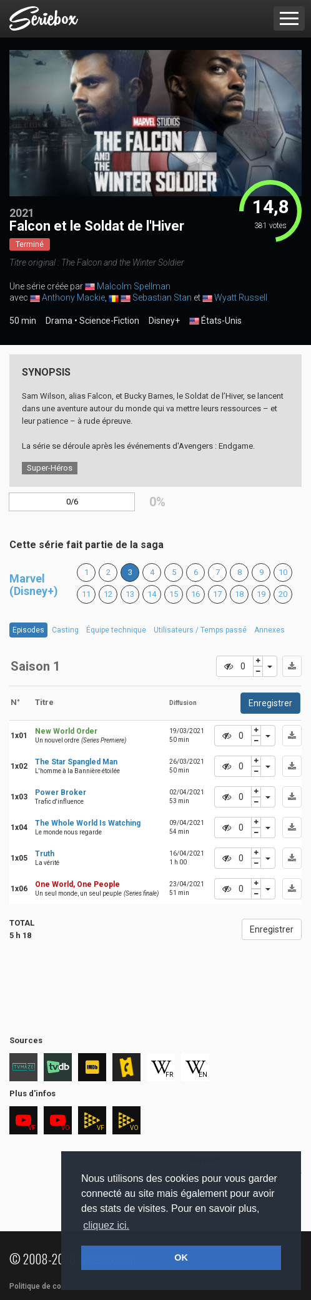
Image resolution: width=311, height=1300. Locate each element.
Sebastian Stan (162, 297)
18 (239, 594)
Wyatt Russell (240, 297)
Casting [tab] (65, 630)
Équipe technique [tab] (116, 630)
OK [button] (181, 1257)
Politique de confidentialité (55, 1286)
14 (151, 594)
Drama (59, 321)
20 (283, 594)
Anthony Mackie (73, 297)
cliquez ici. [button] (106, 1225)
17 (217, 594)
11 (86, 594)
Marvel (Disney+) (33, 585)
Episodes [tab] (28, 630)
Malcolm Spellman (133, 286)
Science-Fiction (109, 321)
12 (108, 594)
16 (195, 594)
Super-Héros (49, 467)
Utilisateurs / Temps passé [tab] (200, 630)
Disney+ (164, 321)
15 (173, 594)
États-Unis (215, 321)
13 (130, 594)
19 (261, 594)
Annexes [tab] (269, 630)
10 (283, 572)
